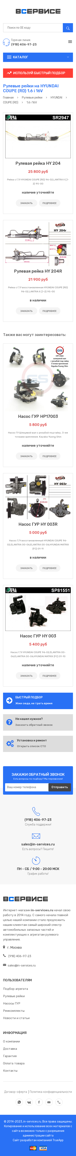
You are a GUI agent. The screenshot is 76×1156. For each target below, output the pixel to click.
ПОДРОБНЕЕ (50, 203)
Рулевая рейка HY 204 (38, 163)
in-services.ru (32, 1121)
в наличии (38, 300)
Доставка (10, 1049)
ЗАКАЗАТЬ (26, 203)
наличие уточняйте (38, 192)
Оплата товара (14, 1063)
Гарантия (10, 1056)
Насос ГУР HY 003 (38, 636)
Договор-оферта (15, 1092)
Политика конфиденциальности (51, 1092)
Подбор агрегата (15, 989)
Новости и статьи (16, 1018)
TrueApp (57, 1140)
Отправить (59, 787)
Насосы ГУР (11, 1003)
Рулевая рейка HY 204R (38, 271)
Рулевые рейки (14, 996)
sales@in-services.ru (19, 965)
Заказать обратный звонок (34, 724)
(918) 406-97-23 (17, 956)
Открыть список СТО (31, 746)
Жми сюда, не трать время (33, 703)
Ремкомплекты (14, 1011)
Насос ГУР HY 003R (38, 524)
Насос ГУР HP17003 (38, 416)
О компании (11, 1041)
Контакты (10, 1071)
